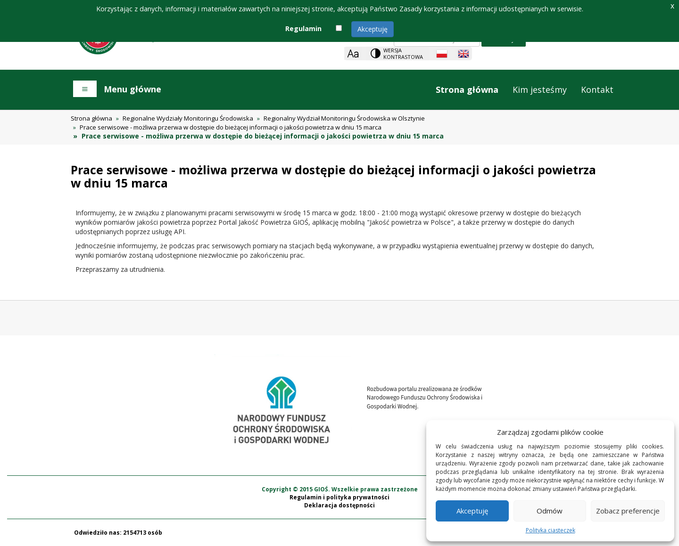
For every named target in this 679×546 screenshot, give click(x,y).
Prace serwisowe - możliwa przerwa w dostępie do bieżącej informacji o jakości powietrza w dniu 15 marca (230, 127)
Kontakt (597, 89)
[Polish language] (441, 53)
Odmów (550, 510)
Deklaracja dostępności (339, 505)
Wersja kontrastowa (403, 53)
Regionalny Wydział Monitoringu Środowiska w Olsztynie (344, 118)
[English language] (463, 53)
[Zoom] (353, 53)
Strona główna (467, 89)
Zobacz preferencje (628, 510)
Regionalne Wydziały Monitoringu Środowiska (188, 118)
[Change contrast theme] (397, 53)
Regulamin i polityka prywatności (339, 497)
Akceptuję (372, 28)
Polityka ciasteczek (550, 530)
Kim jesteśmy (540, 89)
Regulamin (303, 28)
